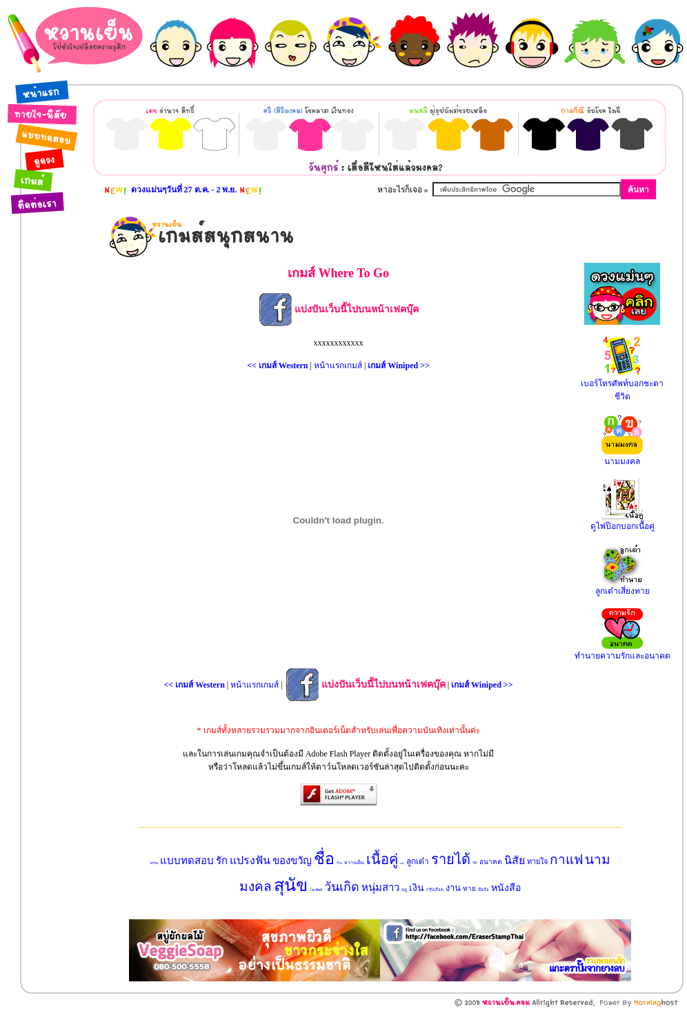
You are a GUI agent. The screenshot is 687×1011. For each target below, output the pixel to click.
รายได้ (450, 859)
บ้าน (339, 863)
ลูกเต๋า (417, 861)
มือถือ (483, 890)
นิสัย (514, 860)
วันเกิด (341, 887)
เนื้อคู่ (382, 859)
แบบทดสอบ (187, 860)
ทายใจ (537, 861)
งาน (453, 888)
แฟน (402, 863)
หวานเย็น (354, 862)
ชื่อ (324, 859)
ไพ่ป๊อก (154, 863)
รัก (222, 860)
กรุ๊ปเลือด (435, 890)
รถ (474, 863)
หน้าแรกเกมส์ (338, 365)
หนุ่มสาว (380, 887)
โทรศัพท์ (316, 890)
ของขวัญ (292, 860)
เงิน (416, 888)
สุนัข (291, 885)
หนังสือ (506, 888)
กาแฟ (566, 859)
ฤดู (404, 890)
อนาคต (490, 861)
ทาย (469, 888)
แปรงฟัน (250, 860)
